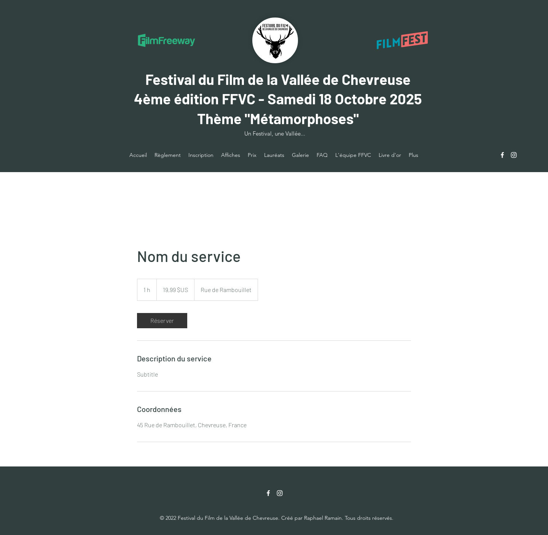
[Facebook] (502, 155)
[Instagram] (514, 155)
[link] (162, 320)
